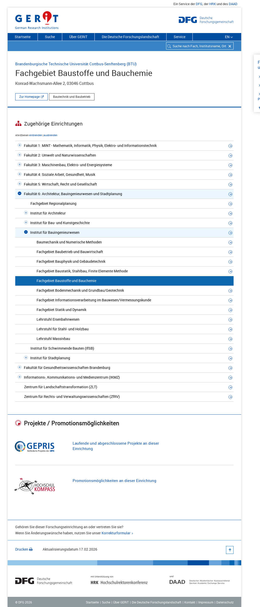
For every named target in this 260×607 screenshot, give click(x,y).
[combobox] (200, 46)
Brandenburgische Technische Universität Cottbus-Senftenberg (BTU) (76, 63)
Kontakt (189, 602)
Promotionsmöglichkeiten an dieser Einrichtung (114, 480)
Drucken (23, 549)
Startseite (22, 36)
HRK (212, 4)
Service (179, 36)
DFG (199, 4)
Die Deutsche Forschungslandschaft (130, 36)
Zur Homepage (29, 97)
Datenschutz (225, 602)
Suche (50, 36)
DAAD (233, 4)
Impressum (205, 602)
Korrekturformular (116, 533)
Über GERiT (78, 36)
